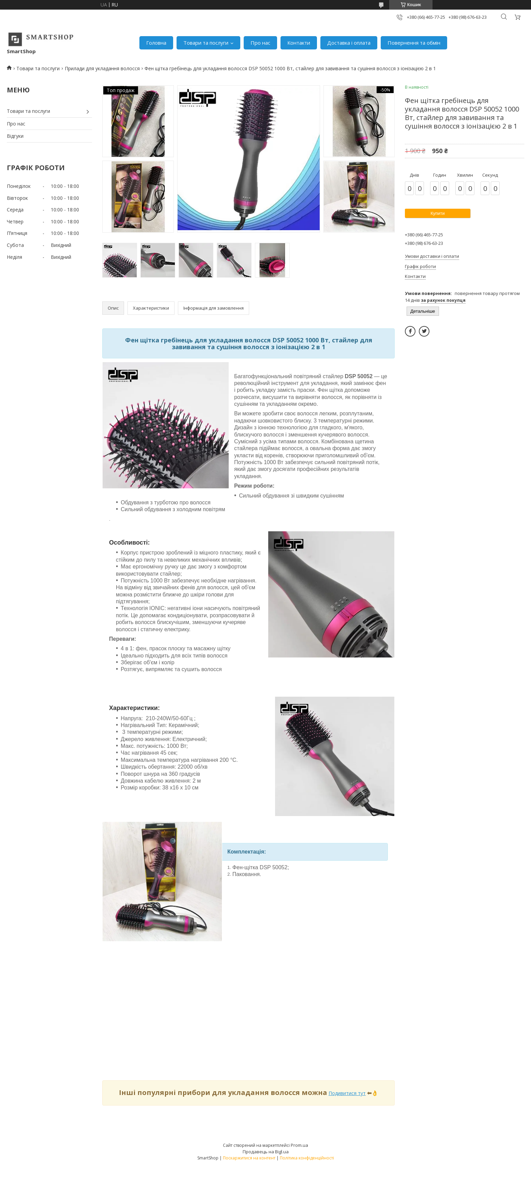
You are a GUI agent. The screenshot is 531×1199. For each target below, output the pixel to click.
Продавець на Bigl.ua (266, 1152)
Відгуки (15, 136)
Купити (437, 213)
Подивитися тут (347, 1093)
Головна (156, 42)
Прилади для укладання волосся (102, 68)
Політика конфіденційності (307, 1158)
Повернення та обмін (414, 42)
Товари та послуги (205, 42)
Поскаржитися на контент (249, 1158)
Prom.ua (299, 1145)
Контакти (298, 42)
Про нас (260, 42)
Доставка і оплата (348, 42)
